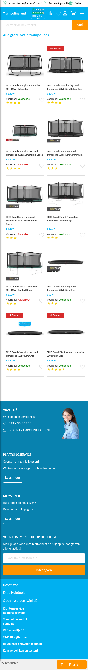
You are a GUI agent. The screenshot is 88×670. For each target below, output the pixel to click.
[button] (41, 101)
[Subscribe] (44, 570)
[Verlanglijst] (58, 13)
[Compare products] (50, 13)
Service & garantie (59, 3)
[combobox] (36, 25)
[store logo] (16, 13)
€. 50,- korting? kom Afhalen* (25, 3)
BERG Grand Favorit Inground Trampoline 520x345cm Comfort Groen (22, 220)
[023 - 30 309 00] (27, 423)
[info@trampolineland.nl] (27, 430)
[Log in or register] (65, 13)
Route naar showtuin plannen (22, 644)
